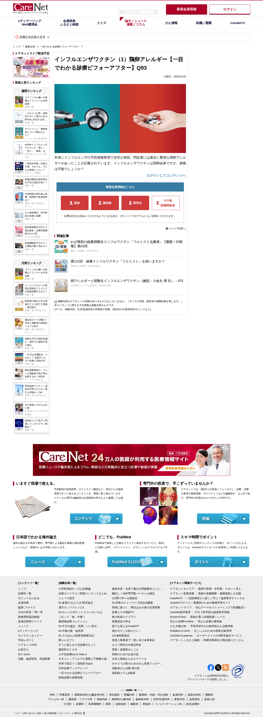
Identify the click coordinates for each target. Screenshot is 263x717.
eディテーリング (28, 630)
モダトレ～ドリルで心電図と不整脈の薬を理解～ (84, 658)
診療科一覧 (24, 593)
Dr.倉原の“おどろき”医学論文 (76, 602)
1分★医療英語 (120, 635)
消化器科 (114, 694)
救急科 (147, 703)
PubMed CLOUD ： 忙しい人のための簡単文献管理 (201, 630)
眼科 (108, 703)
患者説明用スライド (30, 621)
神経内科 (102, 699)
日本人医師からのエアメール (129, 658)
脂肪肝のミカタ (68, 649)
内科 (52, 694)
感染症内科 (194, 694)
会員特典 (23, 602)
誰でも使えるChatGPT (125, 626)
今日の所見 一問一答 (30, 612)
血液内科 (178, 694)
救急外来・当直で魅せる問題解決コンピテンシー (137, 588)
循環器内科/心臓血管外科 (89, 694)
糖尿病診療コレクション (73, 621)
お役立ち (23, 649)
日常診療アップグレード (73, 668)
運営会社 (78, 713)
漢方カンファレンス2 (71, 607)
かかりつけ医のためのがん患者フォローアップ (137, 663)
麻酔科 (134, 703)
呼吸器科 (64, 694)
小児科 (67, 703)
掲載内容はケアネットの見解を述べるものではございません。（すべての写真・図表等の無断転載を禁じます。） (120, 301)
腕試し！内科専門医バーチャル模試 (133, 593)
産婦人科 (209, 699)
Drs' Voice (24, 654)
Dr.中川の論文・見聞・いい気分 (78, 626)
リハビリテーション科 (168, 703)
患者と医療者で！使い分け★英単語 (133, 640)
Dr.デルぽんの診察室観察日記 (76, 635)
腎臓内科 (129, 694)
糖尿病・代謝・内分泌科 (153, 694)
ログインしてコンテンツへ (166, 175)
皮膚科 (80, 703)
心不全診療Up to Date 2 (73, 654)
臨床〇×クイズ (27, 607)
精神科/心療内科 (121, 699)
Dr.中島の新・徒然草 (71, 630)
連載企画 (30, 46)
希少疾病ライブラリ (124, 616)
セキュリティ (65, 713)
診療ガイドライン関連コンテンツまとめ (83, 593)
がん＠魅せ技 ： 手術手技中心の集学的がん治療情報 (201, 626)
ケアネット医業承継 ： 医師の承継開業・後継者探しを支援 (205, 593)
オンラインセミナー (30, 635)
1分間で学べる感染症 (124, 598)
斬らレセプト (67, 640)
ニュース (23, 626)
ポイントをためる (28, 598)
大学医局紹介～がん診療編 (75, 588)
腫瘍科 (209, 694)
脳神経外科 (142, 699)
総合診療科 (193, 703)
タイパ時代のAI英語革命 (126, 644)
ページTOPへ (177, 228)
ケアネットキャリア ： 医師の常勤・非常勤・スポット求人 (205, 588)
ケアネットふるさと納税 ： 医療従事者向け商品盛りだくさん (207, 640)
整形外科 (179, 699)
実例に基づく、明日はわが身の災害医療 (136, 607)
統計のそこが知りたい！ (126, 630)
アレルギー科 (56, 699)
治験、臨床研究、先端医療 (34, 658)
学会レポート (26, 640)
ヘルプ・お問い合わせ (24, 713)
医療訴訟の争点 (121, 621)
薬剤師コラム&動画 (123, 672)
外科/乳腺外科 (161, 699)
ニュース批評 (67, 598)
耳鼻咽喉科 (95, 703)
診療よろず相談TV (123, 612)
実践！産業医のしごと (125, 649)
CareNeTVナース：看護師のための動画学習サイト (200, 602)
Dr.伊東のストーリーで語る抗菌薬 (132, 602)
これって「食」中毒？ (72, 616)
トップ (16, 46)
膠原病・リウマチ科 (80, 699)
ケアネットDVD (27, 644)
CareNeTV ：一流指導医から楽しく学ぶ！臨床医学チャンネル (207, 598)
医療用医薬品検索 (28, 616)
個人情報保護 (50, 713)
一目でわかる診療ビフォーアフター (59, 46)
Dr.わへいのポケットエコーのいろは (80, 612)
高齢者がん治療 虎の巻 (126, 668)
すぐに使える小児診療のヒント (77, 644)
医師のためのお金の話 (125, 654)
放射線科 (120, 703)
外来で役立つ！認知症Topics (76, 663)
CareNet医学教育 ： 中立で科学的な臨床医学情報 (200, 612)
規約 (39, 713)
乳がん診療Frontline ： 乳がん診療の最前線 (196, 621)
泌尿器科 (194, 699)
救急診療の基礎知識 (71, 677)
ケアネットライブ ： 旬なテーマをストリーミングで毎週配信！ (208, 607)
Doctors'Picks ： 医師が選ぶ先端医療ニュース (197, 616)
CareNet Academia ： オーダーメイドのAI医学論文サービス (206, 635)
